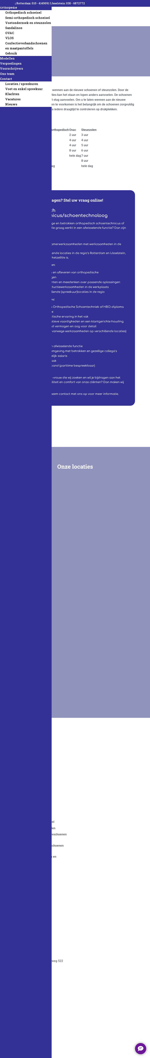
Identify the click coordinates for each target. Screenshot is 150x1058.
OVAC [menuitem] (9, 33)
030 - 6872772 (75, 3)
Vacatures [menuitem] (13, 99)
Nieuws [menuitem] (11, 104)
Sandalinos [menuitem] (13, 28)
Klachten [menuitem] (12, 94)
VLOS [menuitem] (9, 38)
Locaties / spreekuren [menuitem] (21, 84)
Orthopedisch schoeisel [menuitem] (23, 12)
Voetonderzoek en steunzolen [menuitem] (28, 23)
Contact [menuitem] (6, 79)
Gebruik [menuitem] (11, 53)
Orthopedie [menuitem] (8, 7)
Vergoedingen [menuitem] (11, 63)
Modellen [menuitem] (7, 58)
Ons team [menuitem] (7, 74)
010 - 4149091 (41, 3)
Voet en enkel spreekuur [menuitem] (24, 89)
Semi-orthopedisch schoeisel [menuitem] (27, 18)
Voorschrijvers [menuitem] (11, 68)
